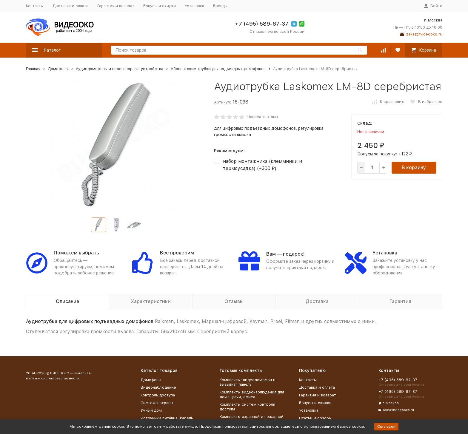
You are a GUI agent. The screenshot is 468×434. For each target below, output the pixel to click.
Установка (194, 6)
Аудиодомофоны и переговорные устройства (119, 69)
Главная (33, 69)
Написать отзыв (262, 117)
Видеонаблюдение (158, 387)
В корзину (414, 167)
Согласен (386, 426)
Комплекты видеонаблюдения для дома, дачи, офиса (252, 394)
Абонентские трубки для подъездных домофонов (218, 69)
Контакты (35, 6)
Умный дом (151, 410)
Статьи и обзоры (315, 418)
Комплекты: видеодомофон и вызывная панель (247, 382)
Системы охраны (157, 403)
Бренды (220, 6)
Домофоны (58, 69)
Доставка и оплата (70, 6)
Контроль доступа (158, 395)
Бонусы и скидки (159, 6)
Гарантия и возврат (115, 6)
